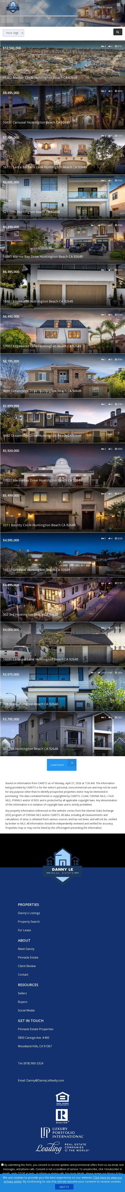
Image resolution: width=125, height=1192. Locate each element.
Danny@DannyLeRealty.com (45, 1080)
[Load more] (61, 765)
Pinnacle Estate (28, 957)
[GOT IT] (64, 1186)
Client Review (27, 966)
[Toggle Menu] (118, 4)
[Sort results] (13, 33)
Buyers (22, 1002)
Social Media (26, 1010)
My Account (103, 7)
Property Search (29, 922)
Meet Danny (26, 949)
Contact (23, 974)
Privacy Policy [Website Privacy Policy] (115, 1173)
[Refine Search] (117, 32)
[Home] (13, 4)
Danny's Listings (29, 913)
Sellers (22, 993)
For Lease (24, 930)
